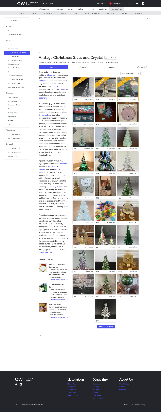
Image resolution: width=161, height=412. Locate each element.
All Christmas (12, 21)
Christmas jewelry (14, 134)
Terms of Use (128, 405)
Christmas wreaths (14, 83)
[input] (64, 4)
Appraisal (101, 3)
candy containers (13, 45)
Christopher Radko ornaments (18, 68)
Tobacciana (138, 13)
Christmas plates (13, 64)
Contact (122, 387)
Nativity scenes (13, 113)
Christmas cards (13, 31)
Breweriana (48, 13)
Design (96, 387)
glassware (43, 98)
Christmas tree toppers (15, 79)
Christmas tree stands (15, 75)
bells (61, 187)
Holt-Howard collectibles (16, 87)
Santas (49, 187)
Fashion (96, 384)
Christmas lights (13, 56)
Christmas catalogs (14, 152)
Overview (53, 67)
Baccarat (51, 167)
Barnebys (123, 390)
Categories (71, 387)
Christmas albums (14, 148)
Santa (10, 124)
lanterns (64, 89)
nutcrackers (12, 117)
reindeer (11, 120)
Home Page (71, 384)
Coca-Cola (63, 13)
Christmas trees (13, 72)
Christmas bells (13, 49)
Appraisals (71, 392)
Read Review (55, 280)
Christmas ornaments (15, 60)
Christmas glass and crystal (17, 52)
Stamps (124, 13)
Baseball (21, 13)
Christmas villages (14, 105)
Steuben (42, 169)
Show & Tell (142, 67)
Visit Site (65, 280)
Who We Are (124, 384)
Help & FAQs (72, 395)
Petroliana (110, 13)
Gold (75, 13)
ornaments (56, 86)
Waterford (43, 81)
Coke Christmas (13, 156)
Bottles (34, 13)
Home (95, 392)
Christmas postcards (14, 35)
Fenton (50, 81)
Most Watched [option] (127, 73)
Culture (96, 390)
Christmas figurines (14, 101)
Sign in (129, 3)
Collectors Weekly (28, 3)
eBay (83, 67)
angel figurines (13, 97)
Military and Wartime (92, 13)
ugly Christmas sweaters (16, 138)
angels (55, 187)
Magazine (112, 67)
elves (9, 109)
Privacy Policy (140, 405)
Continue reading (46, 253)
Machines (97, 395)
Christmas (51, 75)
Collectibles (42, 53)
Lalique (57, 169)
